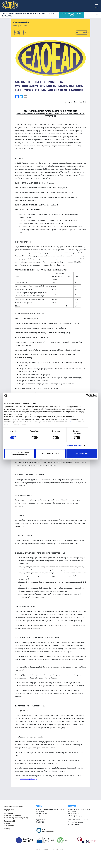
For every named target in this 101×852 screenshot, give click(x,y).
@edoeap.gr (41, 816)
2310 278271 (74, 814)
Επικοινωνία (8, 813)
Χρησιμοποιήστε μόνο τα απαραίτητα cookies (19, 453)
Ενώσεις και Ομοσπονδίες (13, 806)
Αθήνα (8, 823)
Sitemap (7, 829)
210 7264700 (42, 814)
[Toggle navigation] (96, 5)
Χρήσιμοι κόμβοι (10, 810)
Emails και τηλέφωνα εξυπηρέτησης (17, 818)
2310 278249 (74, 824)
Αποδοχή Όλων (82, 453)
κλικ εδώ (73, 422)
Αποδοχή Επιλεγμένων (50, 453)
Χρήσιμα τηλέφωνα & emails (71, 14)
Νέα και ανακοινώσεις (21, 22)
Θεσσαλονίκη (10, 825)
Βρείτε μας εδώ (9, 821)
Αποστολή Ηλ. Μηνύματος (14, 816)
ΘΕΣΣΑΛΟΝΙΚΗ (73, 806)
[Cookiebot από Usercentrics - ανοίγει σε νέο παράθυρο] (87, 395)
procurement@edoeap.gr (28, 779)
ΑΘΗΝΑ (39, 806)
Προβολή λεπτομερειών (73, 445)
